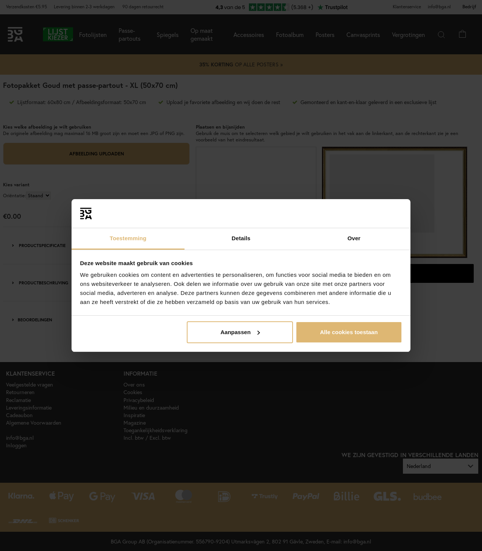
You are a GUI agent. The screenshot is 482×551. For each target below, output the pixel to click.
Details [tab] (241, 238)
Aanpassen (240, 332)
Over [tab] (354, 238)
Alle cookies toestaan (349, 332)
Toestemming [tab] (128, 238)
